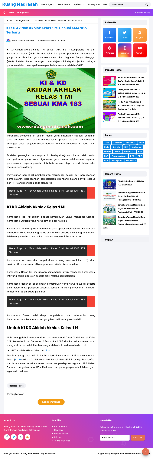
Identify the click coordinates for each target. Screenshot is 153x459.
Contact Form (60, 426)
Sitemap (58, 437)
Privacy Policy (61, 433)
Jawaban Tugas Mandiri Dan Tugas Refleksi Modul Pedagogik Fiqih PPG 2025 (131, 208)
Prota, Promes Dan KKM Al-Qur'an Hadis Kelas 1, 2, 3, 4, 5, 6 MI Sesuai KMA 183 (131, 81)
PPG (132, 156)
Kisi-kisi (116, 147)
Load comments (51, 402)
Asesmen (117, 143)
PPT (140, 156)
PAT (106, 156)
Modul (117, 151)
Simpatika (131, 160)
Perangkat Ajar (119, 156)
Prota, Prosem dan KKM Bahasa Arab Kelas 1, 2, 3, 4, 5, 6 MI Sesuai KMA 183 (131, 117)
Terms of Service (62, 441)
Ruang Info (117, 160)
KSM (126, 147)
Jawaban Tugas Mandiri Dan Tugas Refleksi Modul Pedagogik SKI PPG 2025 (131, 196)
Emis (106, 147)
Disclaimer (59, 430)
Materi (107, 151)
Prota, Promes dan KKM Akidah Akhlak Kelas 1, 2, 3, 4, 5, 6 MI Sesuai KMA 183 (132, 93)
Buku (141, 143)
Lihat (48, 350)
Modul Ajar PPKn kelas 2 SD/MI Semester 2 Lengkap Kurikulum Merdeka (131, 105)
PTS (106, 160)
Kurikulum (136, 147)
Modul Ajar (129, 151)
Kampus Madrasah (120, 453)
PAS (140, 151)
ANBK (107, 143)
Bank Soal (130, 143)
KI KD (18, 359)
